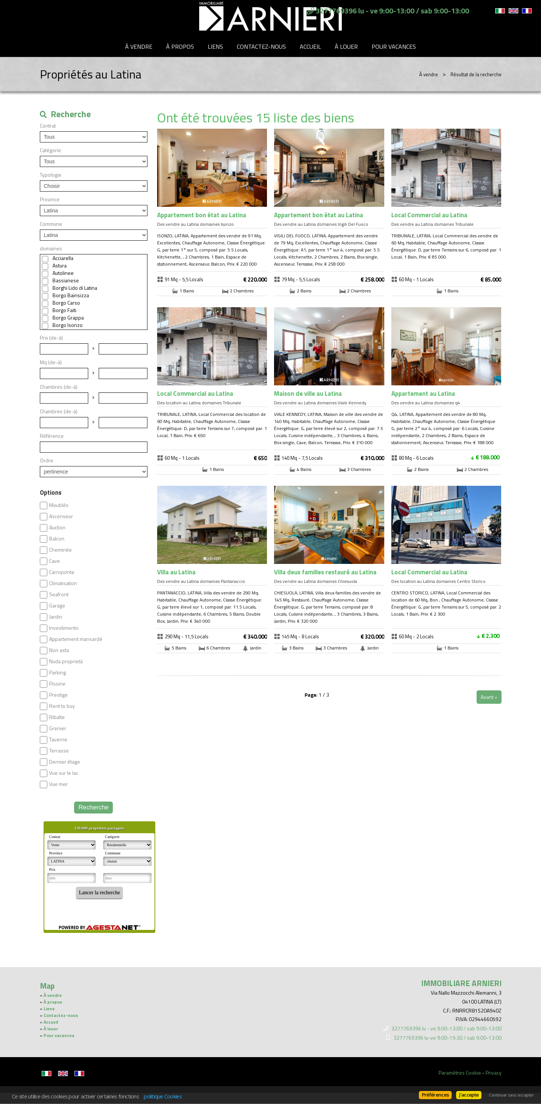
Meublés (59, 505)
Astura (59, 265)
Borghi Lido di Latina (74, 288)
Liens (215, 46)
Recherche (93, 807)
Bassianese (65, 280)
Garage (57, 605)
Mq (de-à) (51, 362)
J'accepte (468, 1094)
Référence (52, 436)
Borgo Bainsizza (70, 295)
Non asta (59, 650)
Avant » (489, 697)
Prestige (58, 695)
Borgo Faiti (64, 310)
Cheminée (60, 549)
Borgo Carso (66, 302)
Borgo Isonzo (67, 325)
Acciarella (62, 258)
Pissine (57, 683)
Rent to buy (62, 706)
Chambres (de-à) (58, 387)
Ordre (46, 460)
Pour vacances (394, 46)
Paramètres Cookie (460, 1072)
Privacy (494, 1072)
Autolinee (63, 273)
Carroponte (61, 572)
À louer (346, 46)
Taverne (58, 739)
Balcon (56, 538)
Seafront (59, 594)
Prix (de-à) (51, 337)
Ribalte (57, 717)
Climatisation (63, 583)
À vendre (138, 46)
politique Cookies (163, 1096)
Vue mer (58, 784)
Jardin (55, 616)
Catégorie (50, 150)
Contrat (48, 125)
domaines (51, 248)
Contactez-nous (261, 46)
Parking (57, 672)
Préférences (435, 1094)
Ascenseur (61, 516)
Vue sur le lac (63, 773)
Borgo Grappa (68, 317)
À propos (180, 46)
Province (50, 199)
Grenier (57, 728)
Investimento (64, 628)
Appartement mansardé (75, 639)
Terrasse (59, 750)
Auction (57, 527)
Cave (54, 561)
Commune (51, 224)
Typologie (50, 175)
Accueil (310, 46)
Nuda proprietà (66, 661)
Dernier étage (64, 762)
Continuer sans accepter (511, 1095)
